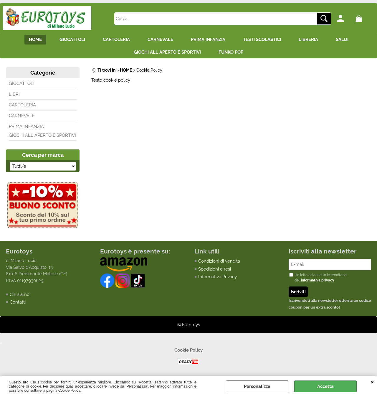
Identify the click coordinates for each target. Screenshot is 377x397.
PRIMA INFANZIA (208, 39)
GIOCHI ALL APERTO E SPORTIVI (167, 52)
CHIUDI (372, 382)
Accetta (325, 386)
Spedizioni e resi (214, 269)
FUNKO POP (231, 52)
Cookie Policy (69, 390)
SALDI (342, 39)
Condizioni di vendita (219, 261)
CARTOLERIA (116, 39)
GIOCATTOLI (72, 39)
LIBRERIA (308, 39)
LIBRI (14, 94)
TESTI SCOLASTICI (262, 39)
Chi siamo (19, 294)
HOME (35, 39)
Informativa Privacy (217, 276)
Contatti (18, 302)
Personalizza (257, 386)
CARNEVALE (160, 39)
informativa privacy (317, 280)
